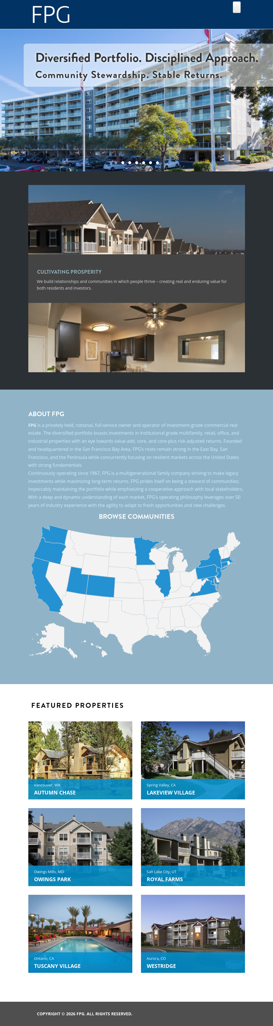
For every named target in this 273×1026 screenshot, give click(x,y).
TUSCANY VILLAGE (57, 965)
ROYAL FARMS (165, 879)
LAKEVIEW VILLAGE (171, 792)
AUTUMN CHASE (55, 792)
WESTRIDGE (161, 965)
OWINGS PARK (52, 879)
